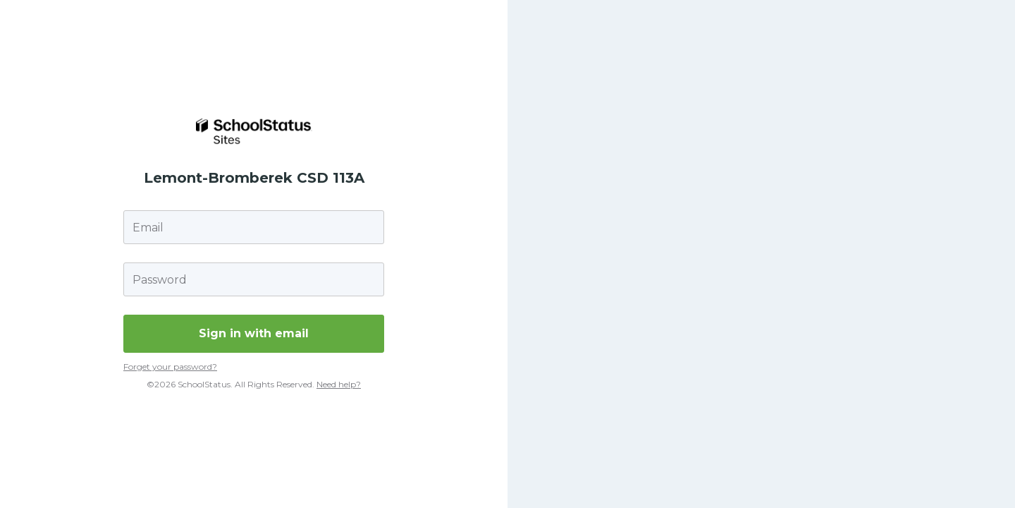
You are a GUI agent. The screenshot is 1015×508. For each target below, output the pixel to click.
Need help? (338, 384)
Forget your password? (170, 366)
